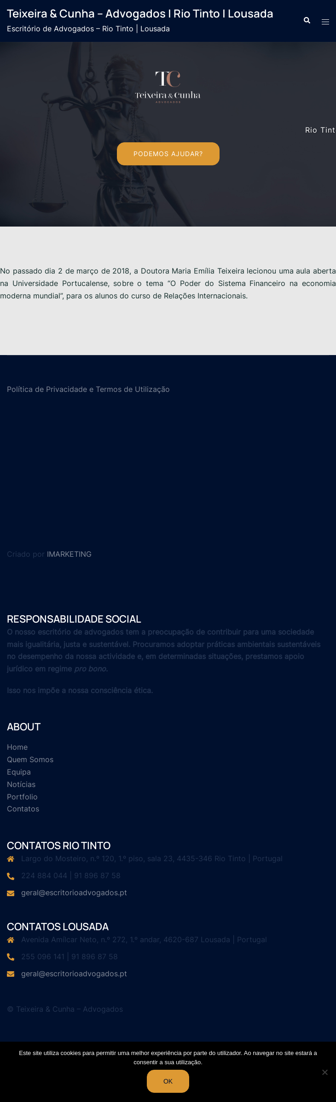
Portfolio (22, 796)
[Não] (324, 1072)
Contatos (23, 808)
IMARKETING (69, 554)
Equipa (19, 771)
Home (17, 747)
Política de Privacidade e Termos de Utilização (88, 389)
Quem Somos (30, 759)
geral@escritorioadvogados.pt (74, 892)
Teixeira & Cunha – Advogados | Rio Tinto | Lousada (140, 13)
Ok (168, 1081)
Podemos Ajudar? (168, 153)
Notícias (21, 784)
